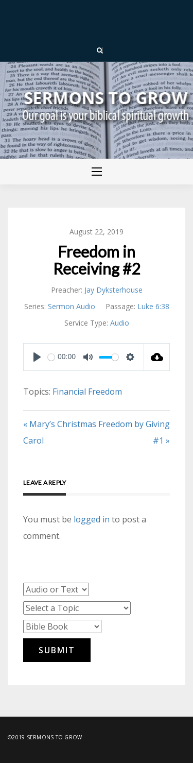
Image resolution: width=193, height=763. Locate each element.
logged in (92, 519)
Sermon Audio (71, 306)
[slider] (51, 357)
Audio (119, 323)
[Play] (37, 357)
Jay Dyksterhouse (113, 290)
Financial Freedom (87, 391)
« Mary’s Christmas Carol (59, 432)
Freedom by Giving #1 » (134, 432)
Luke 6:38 (153, 306)
